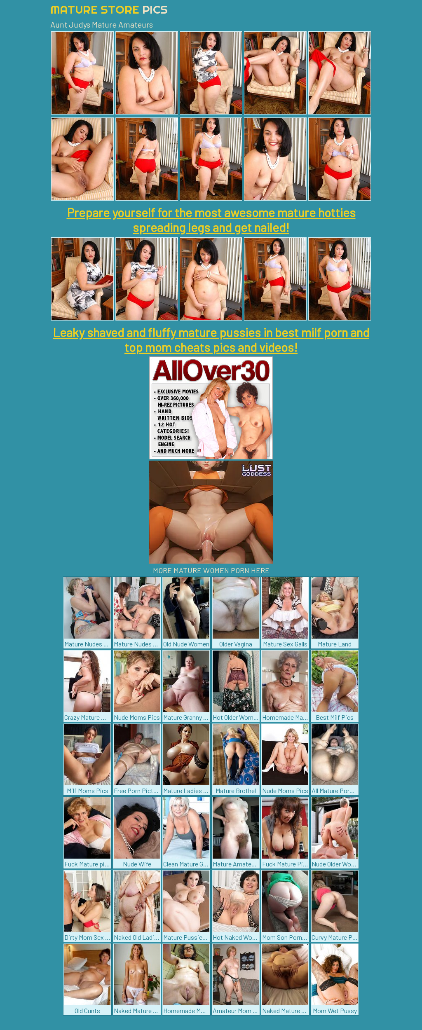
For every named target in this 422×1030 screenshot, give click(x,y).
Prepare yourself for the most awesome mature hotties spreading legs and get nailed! (211, 219)
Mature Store (109, 9)
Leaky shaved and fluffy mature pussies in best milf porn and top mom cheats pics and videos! (211, 339)
